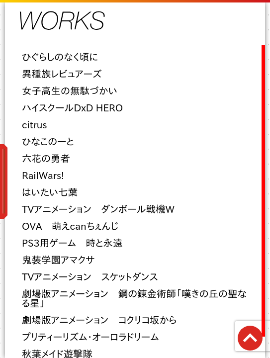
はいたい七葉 (50, 192)
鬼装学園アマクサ (58, 260)
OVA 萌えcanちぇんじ (70, 226)
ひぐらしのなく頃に (60, 57)
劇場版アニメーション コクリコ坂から (99, 320)
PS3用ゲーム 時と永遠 (72, 243)
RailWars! (43, 175)
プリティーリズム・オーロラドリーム (90, 337)
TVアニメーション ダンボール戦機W (98, 209)
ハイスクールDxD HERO (72, 107)
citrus (34, 124)
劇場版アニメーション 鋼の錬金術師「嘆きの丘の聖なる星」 (134, 298)
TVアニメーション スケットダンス (90, 276)
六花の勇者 (46, 158)
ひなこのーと (48, 141)
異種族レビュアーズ (62, 74)
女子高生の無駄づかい (69, 90)
